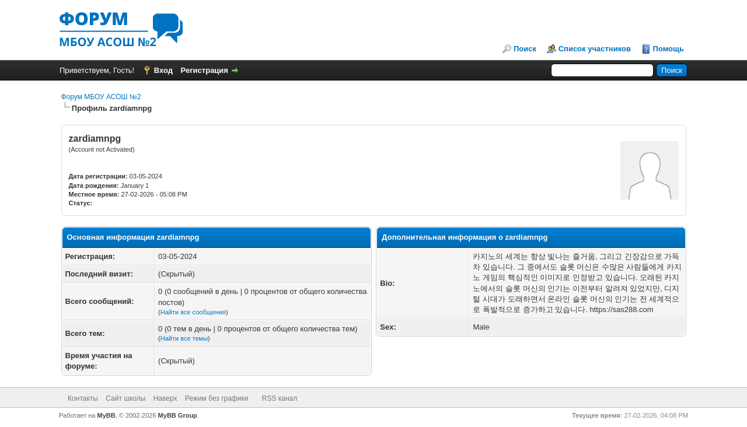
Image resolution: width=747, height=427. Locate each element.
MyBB (106, 415)
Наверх (165, 398)
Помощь (668, 48)
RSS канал (280, 398)
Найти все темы (184, 338)
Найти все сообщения (193, 312)
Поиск (525, 48)
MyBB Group (177, 415)
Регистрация (204, 70)
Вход (163, 70)
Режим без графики (217, 398)
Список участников (594, 48)
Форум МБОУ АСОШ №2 (101, 97)
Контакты (83, 398)
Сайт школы (125, 398)
